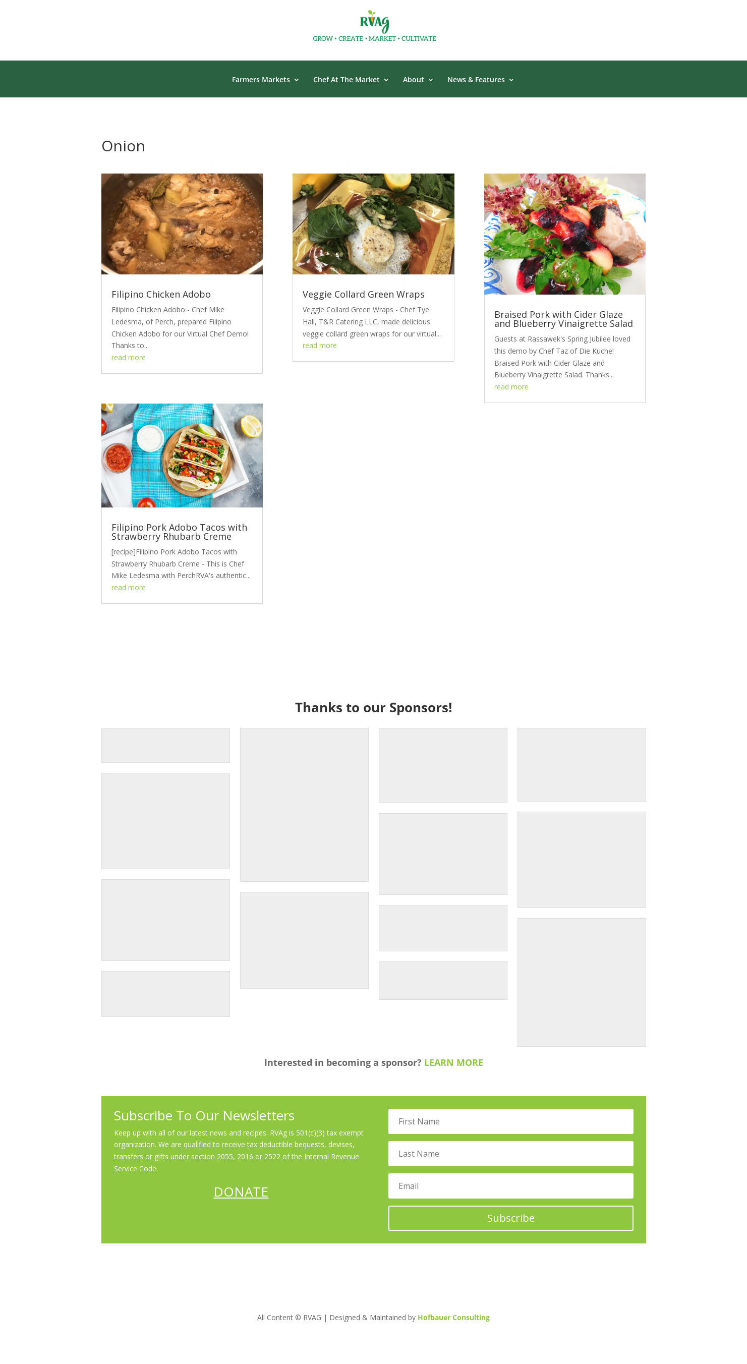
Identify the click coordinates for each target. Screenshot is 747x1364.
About (413, 80)
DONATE (240, 1191)
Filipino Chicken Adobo (161, 294)
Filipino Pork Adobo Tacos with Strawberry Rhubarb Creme (179, 531)
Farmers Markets (261, 80)
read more (128, 357)
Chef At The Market (346, 80)
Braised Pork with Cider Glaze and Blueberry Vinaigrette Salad (563, 318)
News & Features (476, 80)
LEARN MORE (453, 1062)
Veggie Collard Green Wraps (364, 294)
